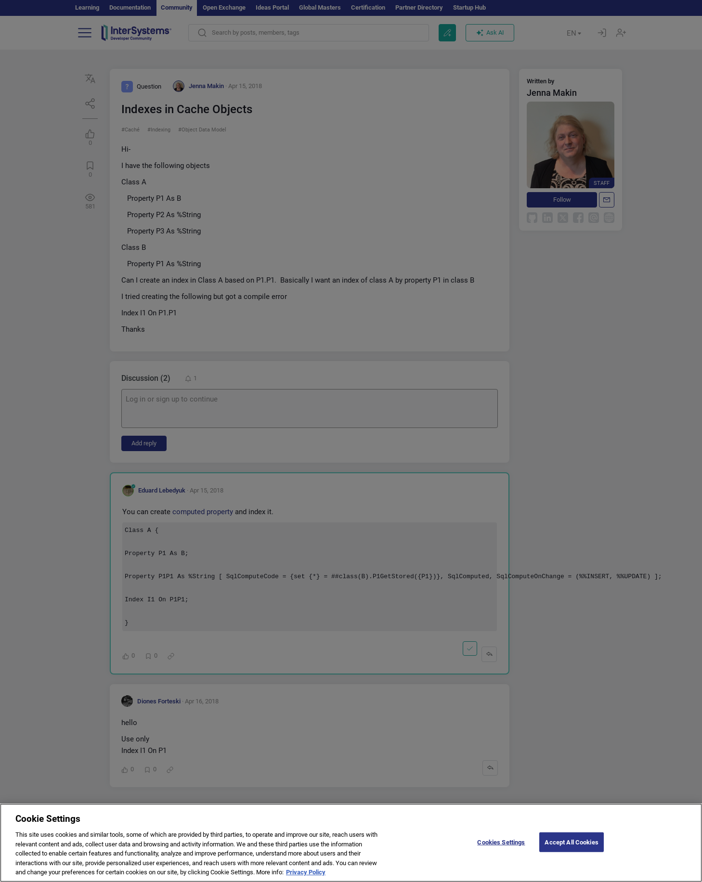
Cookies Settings (501, 852)
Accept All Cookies (571, 852)
